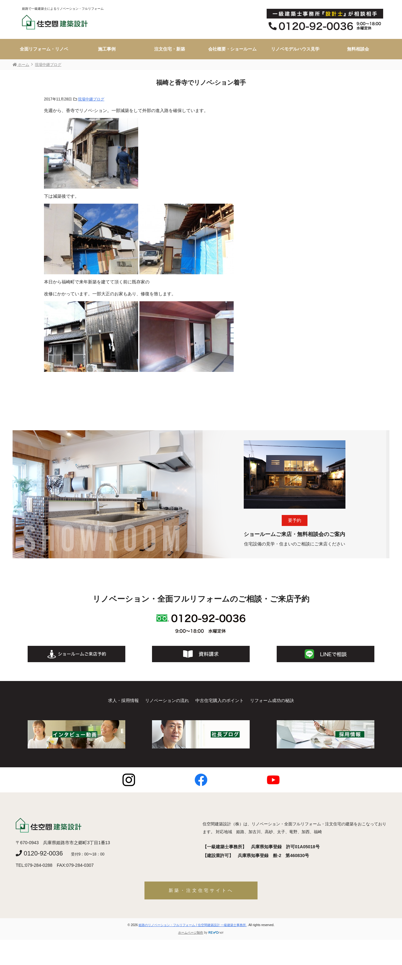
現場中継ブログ (91, 99)
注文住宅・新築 (169, 48)
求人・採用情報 (123, 700)
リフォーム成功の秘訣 (272, 700)
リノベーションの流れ (167, 700)
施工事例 (107, 48)
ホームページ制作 (190, 932)
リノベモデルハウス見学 (295, 48)
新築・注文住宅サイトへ (201, 890)
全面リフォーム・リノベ (44, 48)
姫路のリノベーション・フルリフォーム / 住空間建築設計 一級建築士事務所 (193, 925)
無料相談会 (358, 48)
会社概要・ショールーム (232, 48)
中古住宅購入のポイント (219, 700)
